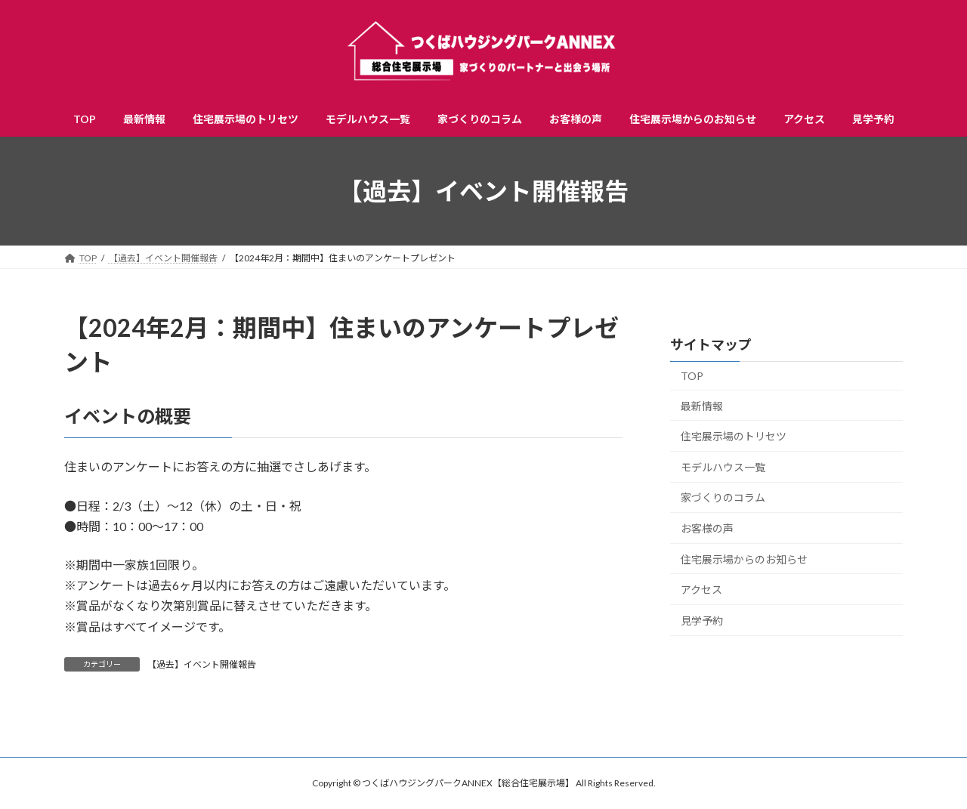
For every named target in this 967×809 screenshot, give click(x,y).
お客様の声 (707, 528)
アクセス (701, 589)
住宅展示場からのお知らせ (744, 559)
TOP (692, 375)
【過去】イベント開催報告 (201, 664)
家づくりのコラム (723, 498)
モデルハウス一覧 (723, 467)
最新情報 (702, 406)
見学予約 (702, 620)
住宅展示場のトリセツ (733, 436)
